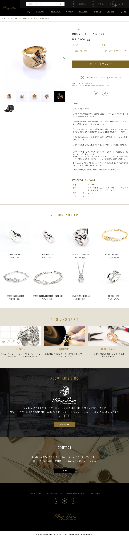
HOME (4, 19)
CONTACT (64, 471)
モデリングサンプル (81, 83)
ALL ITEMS (15, 19)
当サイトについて (35, 493)
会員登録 (95, 86)
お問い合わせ (95, 493)
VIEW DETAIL (64, 425)
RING (25, 19)
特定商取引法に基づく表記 (76, 493)
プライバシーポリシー (54, 493)
